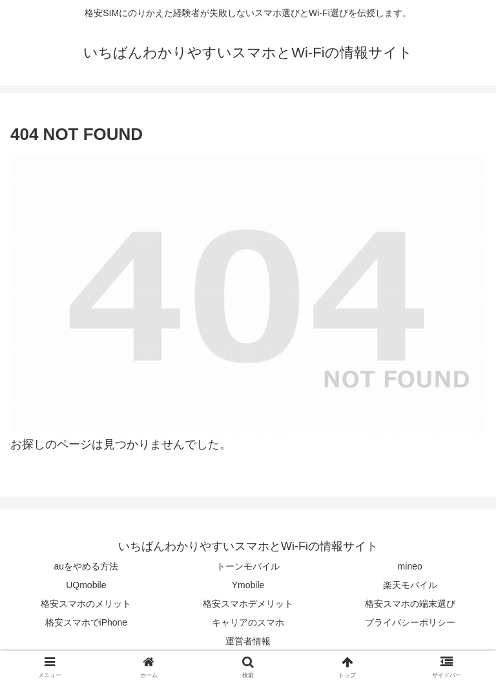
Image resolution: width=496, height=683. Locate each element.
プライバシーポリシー (410, 622)
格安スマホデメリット (248, 604)
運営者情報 (248, 641)
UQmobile (86, 585)
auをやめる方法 (86, 566)
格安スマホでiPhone (86, 622)
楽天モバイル (410, 585)
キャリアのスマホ (248, 622)
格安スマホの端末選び (410, 604)
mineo (410, 566)
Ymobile (248, 585)
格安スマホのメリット (86, 604)
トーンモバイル (248, 566)
